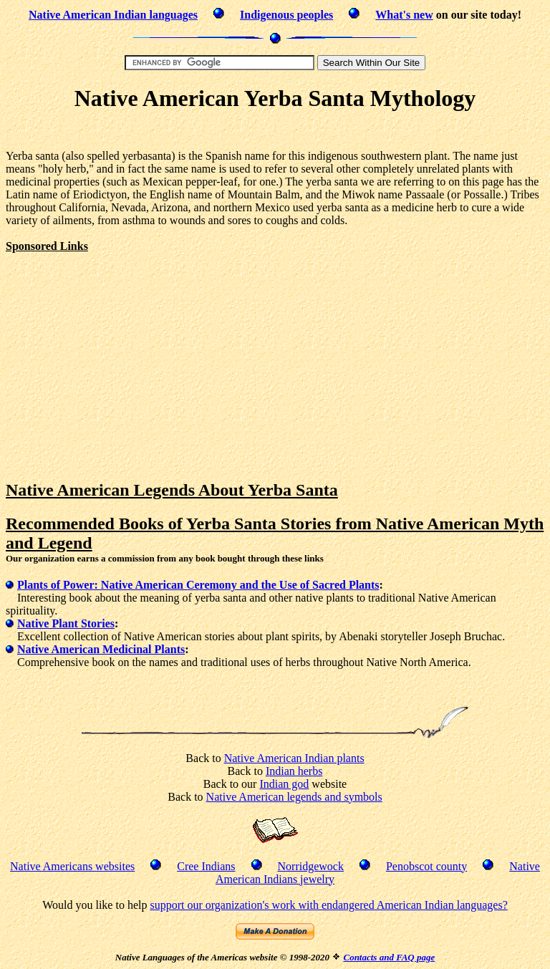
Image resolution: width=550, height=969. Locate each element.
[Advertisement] (275, 132)
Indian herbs (294, 771)
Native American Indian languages (113, 15)
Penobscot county (426, 866)
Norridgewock (311, 866)
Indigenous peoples (286, 15)
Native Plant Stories (66, 623)
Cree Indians (206, 866)
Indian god (284, 784)
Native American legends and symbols (294, 797)
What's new (404, 15)
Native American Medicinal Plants (101, 649)
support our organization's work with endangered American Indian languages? (328, 905)
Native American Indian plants (294, 758)
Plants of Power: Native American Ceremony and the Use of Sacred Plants (198, 585)
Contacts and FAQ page (389, 957)
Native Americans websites (72, 866)
